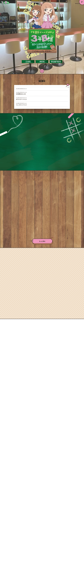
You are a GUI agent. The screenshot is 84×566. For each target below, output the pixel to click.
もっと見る (42, 236)
